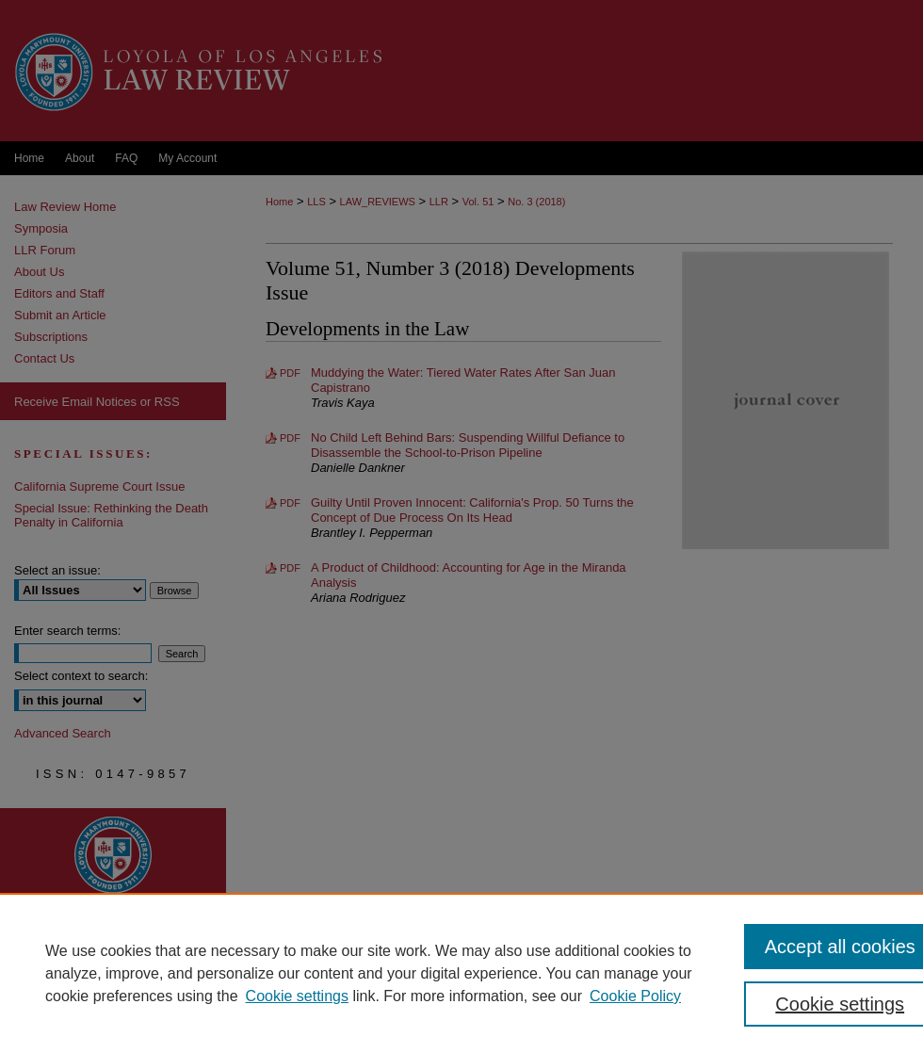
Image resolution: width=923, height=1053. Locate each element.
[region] (461, 973)
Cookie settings (297, 996)
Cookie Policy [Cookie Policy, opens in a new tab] (635, 996)
